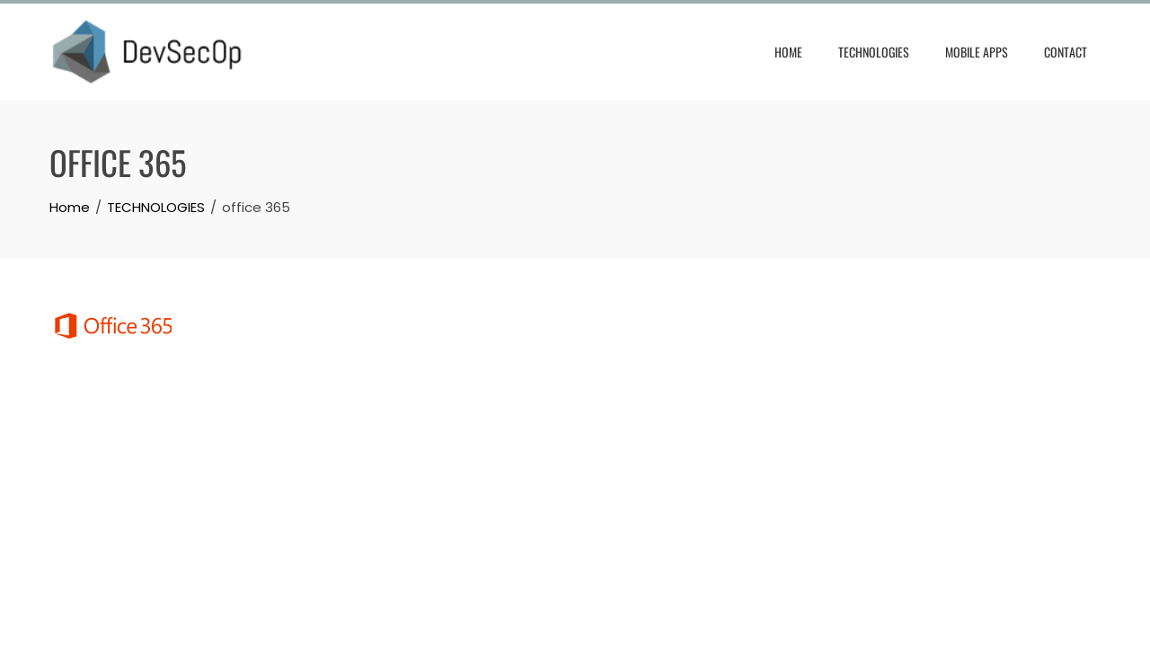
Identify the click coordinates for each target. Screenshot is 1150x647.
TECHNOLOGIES (873, 51)
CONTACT (1065, 51)
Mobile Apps (976, 51)
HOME (788, 51)
